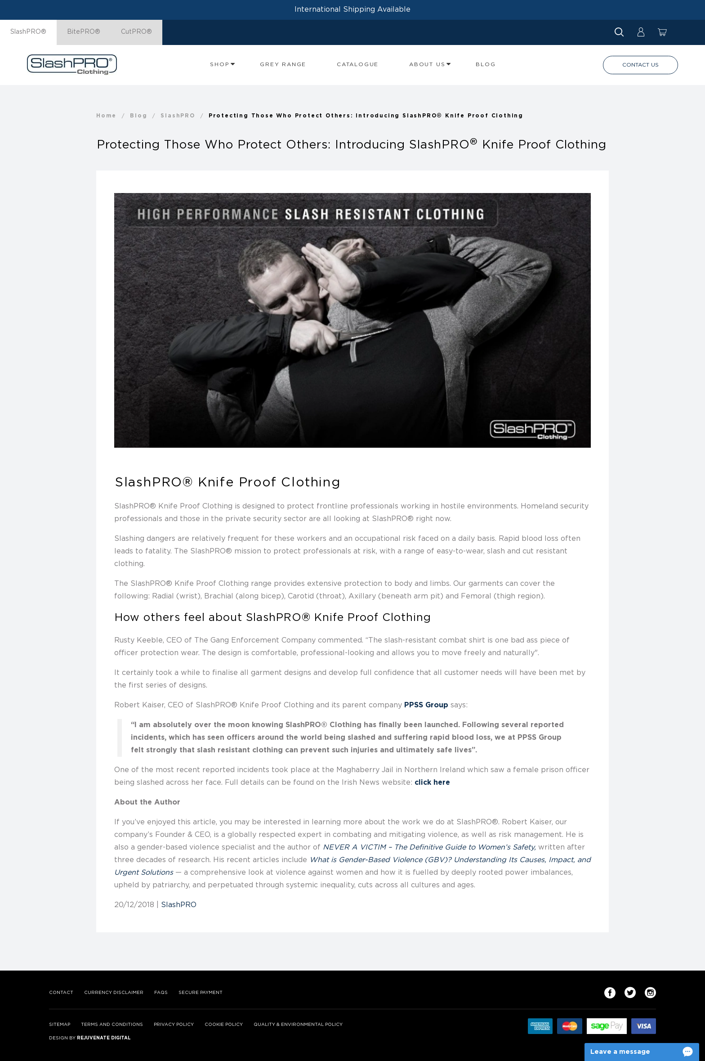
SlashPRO (178, 905)
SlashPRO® (28, 32)
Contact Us (640, 65)
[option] (352, 320)
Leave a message (620, 1052)
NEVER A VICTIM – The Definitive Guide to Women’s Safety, (429, 847)
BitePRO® (83, 32)
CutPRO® (136, 32)
